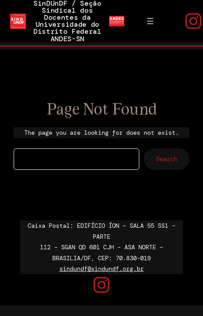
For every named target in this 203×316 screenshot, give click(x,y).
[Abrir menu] (150, 21)
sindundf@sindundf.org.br (101, 269)
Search (166, 159)
